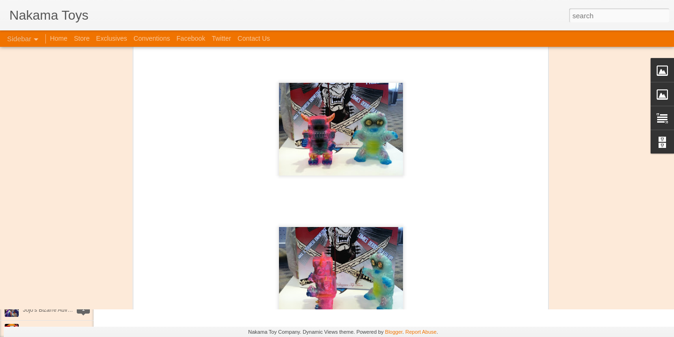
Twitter (221, 38)
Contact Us (254, 38)
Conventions (151, 38)
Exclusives (111, 38)
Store (81, 38)
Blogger (394, 332)
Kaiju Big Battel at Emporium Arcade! (69, 289)
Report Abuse (421, 332)
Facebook (190, 38)
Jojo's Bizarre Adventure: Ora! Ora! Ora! (72, 310)
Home (58, 38)
